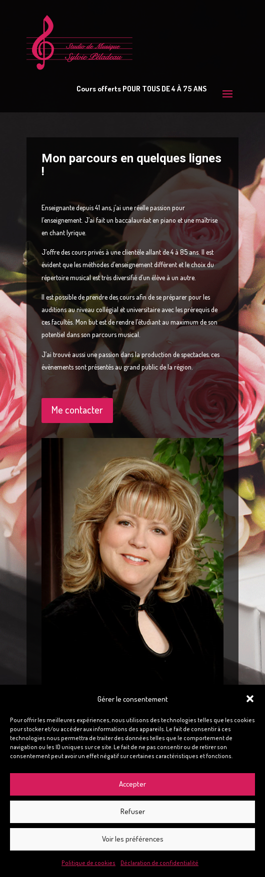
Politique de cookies (89, 863)
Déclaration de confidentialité (159, 863)
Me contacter (77, 409)
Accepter (132, 784)
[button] (250, 699)
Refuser (132, 811)
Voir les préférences (133, 839)
